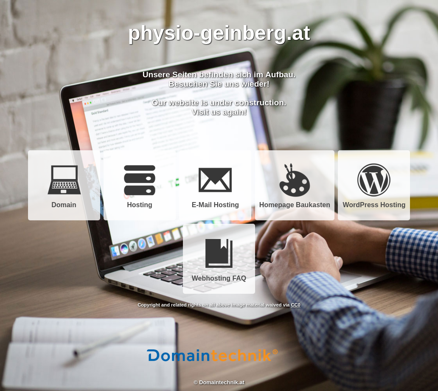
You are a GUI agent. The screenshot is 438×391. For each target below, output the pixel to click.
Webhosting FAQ (219, 275)
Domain (64, 201)
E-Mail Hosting (215, 201)
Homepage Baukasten (294, 201)
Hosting (140, 201)
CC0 (295, 304)
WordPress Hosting (374, 201)
